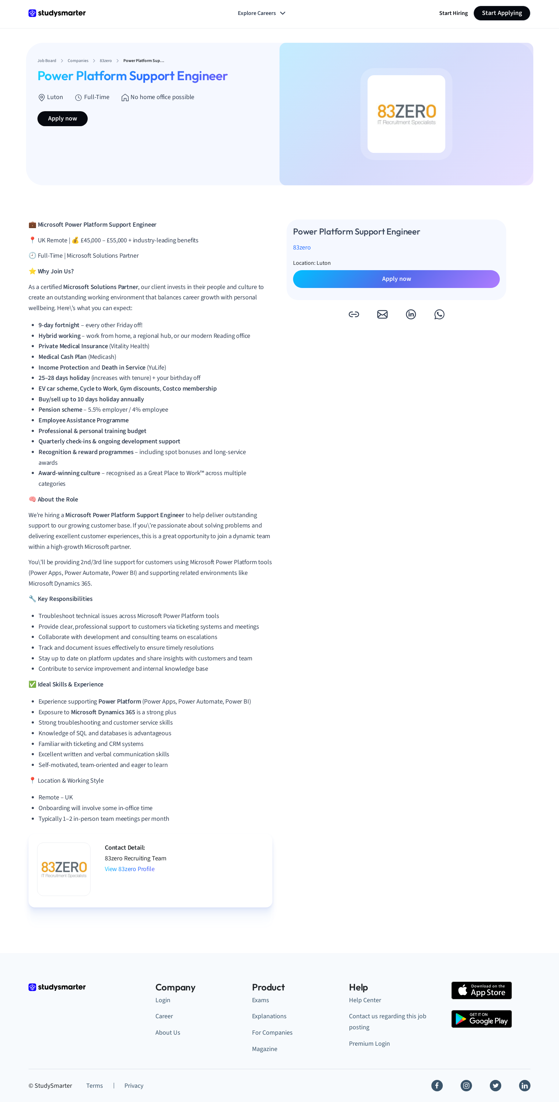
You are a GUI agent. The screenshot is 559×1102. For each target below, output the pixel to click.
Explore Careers (262, 13)
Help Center (365, 1000)
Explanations (269, 1016)
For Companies (272, 1032)
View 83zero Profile (130, 869)
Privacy (133, 1085)
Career (164, 1016)
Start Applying (502, 13)
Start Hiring (453, 13)
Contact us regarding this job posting (387, 1022)
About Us (167, 1032)
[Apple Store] (481, 990)
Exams (260, 1000)
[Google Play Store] (481, 1019)
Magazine (264, 1049)
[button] (353, 314)
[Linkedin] (524, 1085)
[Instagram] (466, 1085)
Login (162, 1000)
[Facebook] (437, 1085)
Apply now (62, 118)
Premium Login (369, 1043)
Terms (94, 1085)
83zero (302, 247)
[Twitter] (495, 1085)
